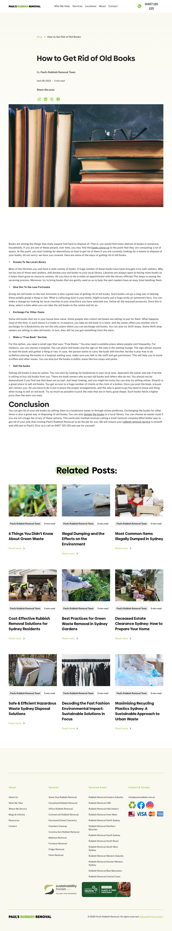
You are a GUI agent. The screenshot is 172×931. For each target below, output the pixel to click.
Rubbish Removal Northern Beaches (102, 828)
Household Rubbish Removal (63, 803)
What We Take (16, 803)
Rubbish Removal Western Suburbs (106, 856)
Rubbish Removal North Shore (104, 841)
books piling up (100, 247)
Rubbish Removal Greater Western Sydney (106, 863)
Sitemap (143, 916)
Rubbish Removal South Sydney (104, 835)
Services (77, 6)
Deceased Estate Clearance (63, 820)
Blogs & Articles (17, 814)
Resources (14, 820)
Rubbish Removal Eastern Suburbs (106, 797)
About (102, 6)
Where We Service (18, 809)
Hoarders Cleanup (58, 826)
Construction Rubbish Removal (64, 832)
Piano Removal (56, 855)
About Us (13, 797)
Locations (90, 6)
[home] (25, 6)
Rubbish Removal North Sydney (104, 820)
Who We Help (62, 6)
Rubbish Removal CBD (100, 803)
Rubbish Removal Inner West (103, 814)
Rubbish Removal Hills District (104, 809)
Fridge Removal (56, 849)
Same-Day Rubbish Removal (63, 797)
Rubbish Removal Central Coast (104, 876)
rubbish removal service (136, 421)
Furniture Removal (58, 843)
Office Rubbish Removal (61, 809)
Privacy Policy (156, 916)
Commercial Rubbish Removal (64, 814)
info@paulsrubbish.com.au (141, 797)
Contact (113, 6)
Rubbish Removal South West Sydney (103, 848)
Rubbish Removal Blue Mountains (105, 870)
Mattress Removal (58, 837)
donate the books (94, 414)
